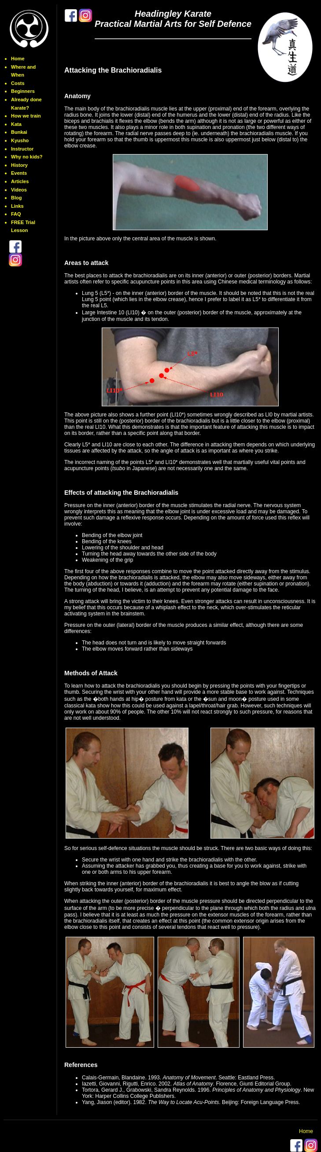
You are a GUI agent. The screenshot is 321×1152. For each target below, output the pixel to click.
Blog (16, 197)
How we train (26, 115)
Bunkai (19, 132)
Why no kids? (27, 156)
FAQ (16, 214)
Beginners (23, 91)
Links (17, 206)
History (19, 165)
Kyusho (20, 140)
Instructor (22, 148)
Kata (16, 124)
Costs (18, 83)
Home (18, 58)
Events (19, 173)
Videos (19, 189)
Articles (20, 181)
